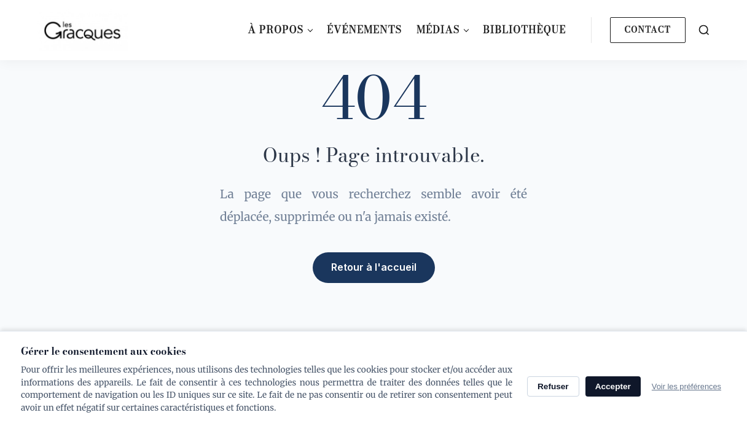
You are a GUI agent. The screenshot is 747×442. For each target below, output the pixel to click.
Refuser (553, 386)
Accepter (613, 386)
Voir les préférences (686, 386)
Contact (648, 29)
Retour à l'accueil (374, 267)
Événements (364, 29)
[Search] (704, 30)
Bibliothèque (524, 29)
